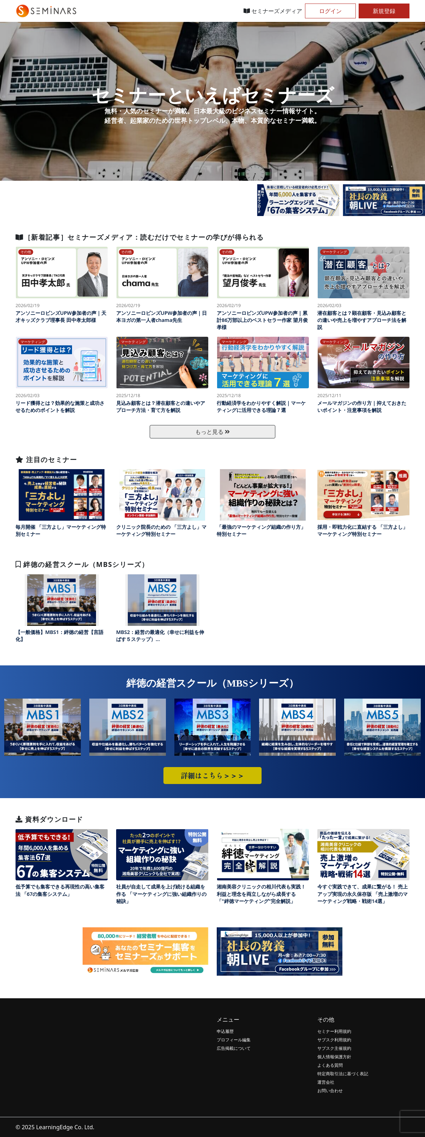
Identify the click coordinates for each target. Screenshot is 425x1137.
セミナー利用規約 (334, 1031)
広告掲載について (234, 1048)
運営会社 (325, 1082)
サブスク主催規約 (334, 1048)
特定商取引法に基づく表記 (342, 1074)
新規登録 (384, 11)
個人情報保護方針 (334, 1057)
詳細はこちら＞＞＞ (212, 775)
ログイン (330, 11)
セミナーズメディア (273, 11)
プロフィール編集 (234, 1040)
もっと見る (212, 432)
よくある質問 (330, 1065)
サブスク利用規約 (334, 1040)
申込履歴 (225, 1031)
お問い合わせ (330, 1091)
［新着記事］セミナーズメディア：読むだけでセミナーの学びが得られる (140, 237)
